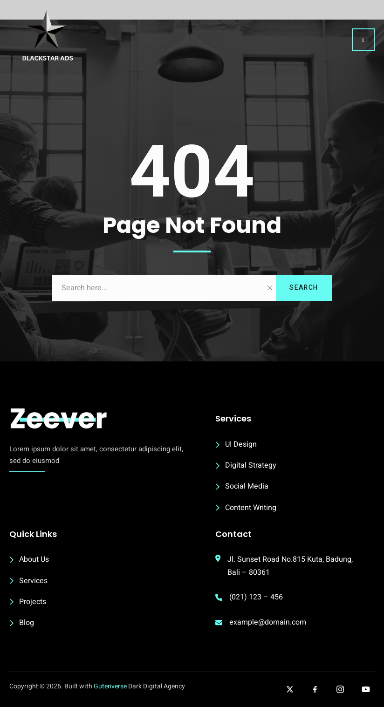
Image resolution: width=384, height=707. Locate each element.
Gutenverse (110, 686)
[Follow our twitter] (289, 689)
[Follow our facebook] (315, 689)
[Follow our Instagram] (340, 689)
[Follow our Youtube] (366, 689)
